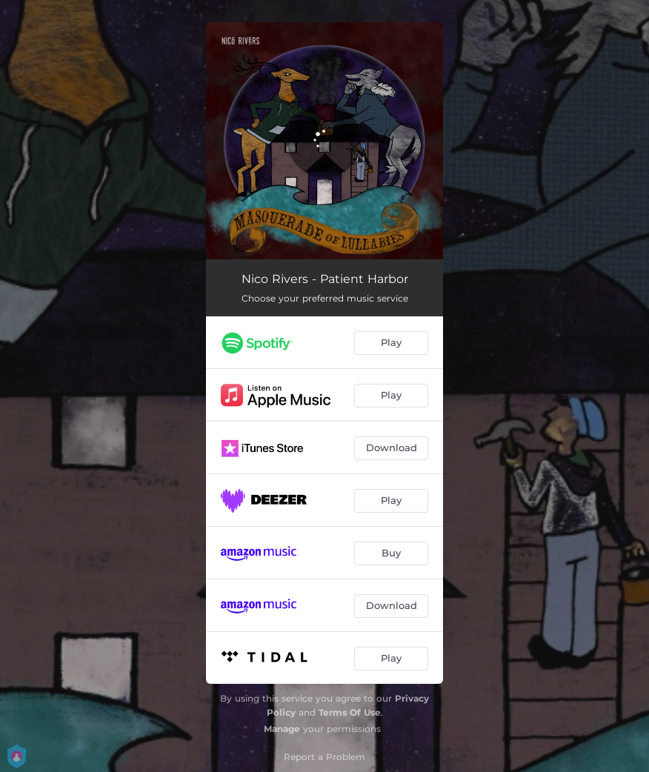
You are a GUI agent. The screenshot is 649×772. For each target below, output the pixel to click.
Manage (282, 728)
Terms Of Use (350, 712)
